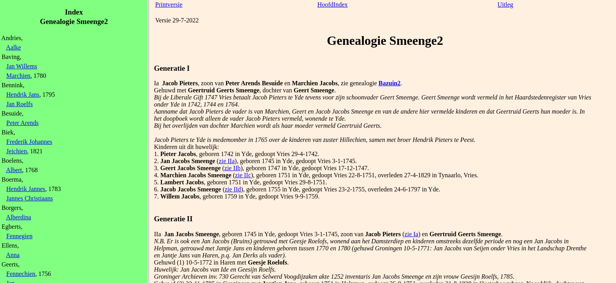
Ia (156, 83)
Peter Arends (22, 122)
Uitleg (505, 4)
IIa (157, 234)
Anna (13, 255)
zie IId (233, 189)
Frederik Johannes (29, 141)
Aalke (13, 47)
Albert (14, 170)
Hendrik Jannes (25, 189)
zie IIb (232, 168)
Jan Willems (21, 66)
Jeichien (16, 151)
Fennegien (19, 236)
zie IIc (243, 175)
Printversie (168, 4)
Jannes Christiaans (29, 198)
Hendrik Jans (22, 94)
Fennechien (20, 273)
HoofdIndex (332, 4)
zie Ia (411, 234)
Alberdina (18, 217)
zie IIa (227, 161)
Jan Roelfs (19, 104)
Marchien (18, 75)
